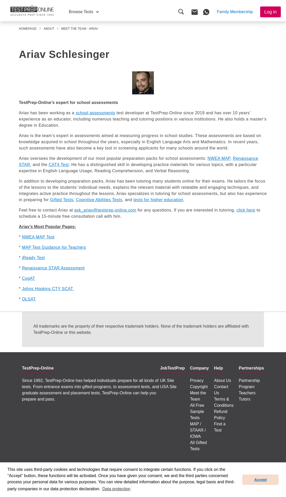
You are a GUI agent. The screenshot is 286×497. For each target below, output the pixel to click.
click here (246, 210)
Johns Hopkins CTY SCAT (48, 289)
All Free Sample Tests (197, 411)
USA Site (168, 387)
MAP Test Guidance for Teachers (54, 247)
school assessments (95, 113)
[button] (84, 12)
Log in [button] (270, 11)
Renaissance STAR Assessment (53, 268)
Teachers (247, 393)
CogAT (28, 278)
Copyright (199, 387)
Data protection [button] (116, 489)
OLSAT (29, 299)
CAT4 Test (59, 164)
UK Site (167, 380)
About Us (222, 380)
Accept (260, 480)
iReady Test (33, 257)
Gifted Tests (61, 200)
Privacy (197, 380)
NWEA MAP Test (38, 237)
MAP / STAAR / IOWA (198, 430)
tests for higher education (158, 200)
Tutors (244, 399)
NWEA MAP (219, 158)
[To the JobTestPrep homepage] (32, 10)
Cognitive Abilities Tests (99, 200)
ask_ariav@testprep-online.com (105, 210)
